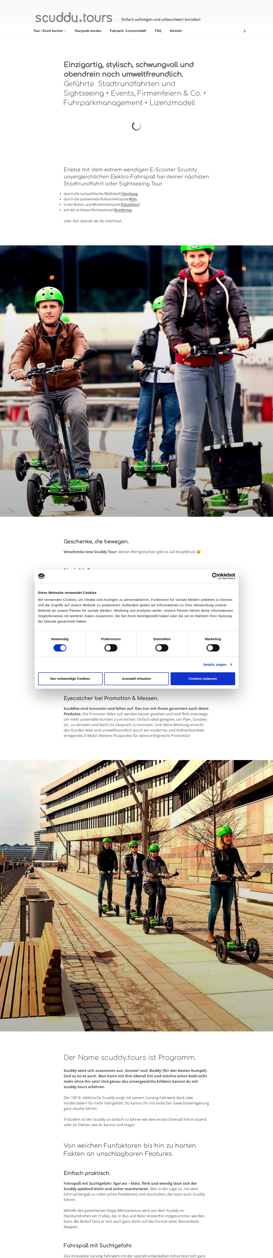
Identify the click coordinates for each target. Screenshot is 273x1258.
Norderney (123, 210)
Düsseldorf (130, 204)
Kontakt (176, 31)
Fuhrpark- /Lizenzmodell (128, 31)
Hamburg (129, 194)
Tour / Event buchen (50, 31)
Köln (133, 199)
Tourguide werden (88, 31)
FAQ (158, 31)
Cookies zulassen (202, 678)
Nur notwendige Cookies (70, 678)
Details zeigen (214, 664)
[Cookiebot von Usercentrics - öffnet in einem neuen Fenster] (215, 576)
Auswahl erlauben (136, 678)
